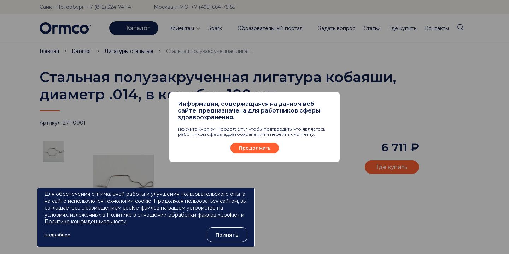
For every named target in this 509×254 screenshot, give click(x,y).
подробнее (57, 234)
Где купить (402, 28)
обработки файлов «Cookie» (204, 215)
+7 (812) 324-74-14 (109, 7)
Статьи (372, 28)
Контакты (437, 28)
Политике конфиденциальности (86, 221)
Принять (227, 234)
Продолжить (254, 148)
